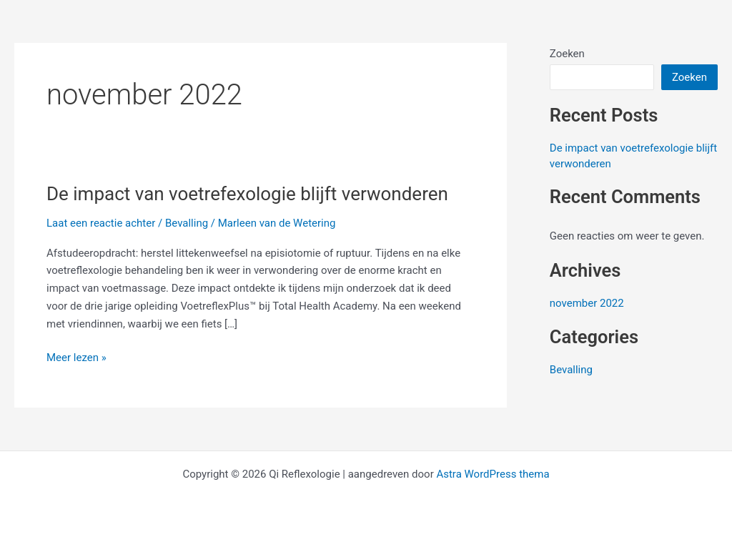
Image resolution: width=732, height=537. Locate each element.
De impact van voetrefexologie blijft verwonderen (247, 194)
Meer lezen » (76, 356)
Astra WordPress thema (492, 474)
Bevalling (186, 223)
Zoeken (567, 53)
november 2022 (587, 303)
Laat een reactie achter (100, 223)
